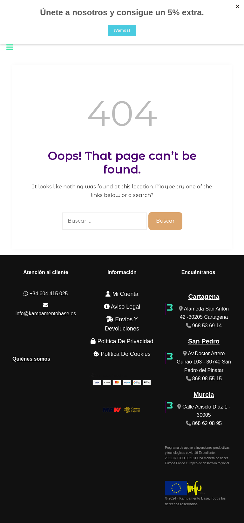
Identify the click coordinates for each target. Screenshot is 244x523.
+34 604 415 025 (46, 293)
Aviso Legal (122, 307)
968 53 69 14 (207, 325)
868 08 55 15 (207, 378)
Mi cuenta (121, 294)
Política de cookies (122, 354)
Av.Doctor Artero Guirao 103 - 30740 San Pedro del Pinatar (204, 362)
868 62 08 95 (207, 423)
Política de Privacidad (122, 341)
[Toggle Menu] (9, 47)
